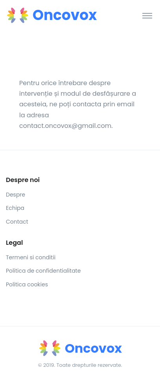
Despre (15, 195)
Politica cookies (27, 284)
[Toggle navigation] (147, 15)
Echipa (15, 208)
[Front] (35, 15)
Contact (17, 222)
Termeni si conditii (31, 257)
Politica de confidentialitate (43, 271)
